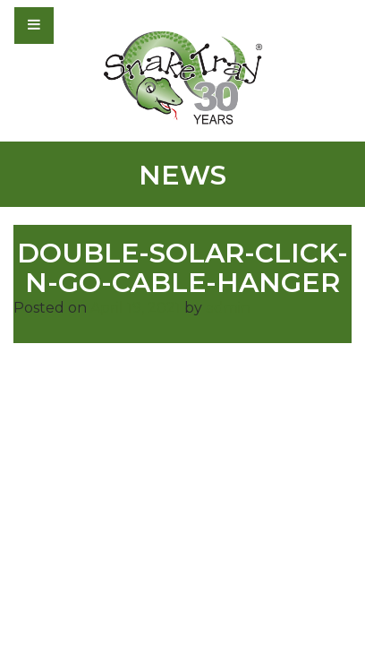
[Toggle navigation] (82, 25)
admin (228, 307)
